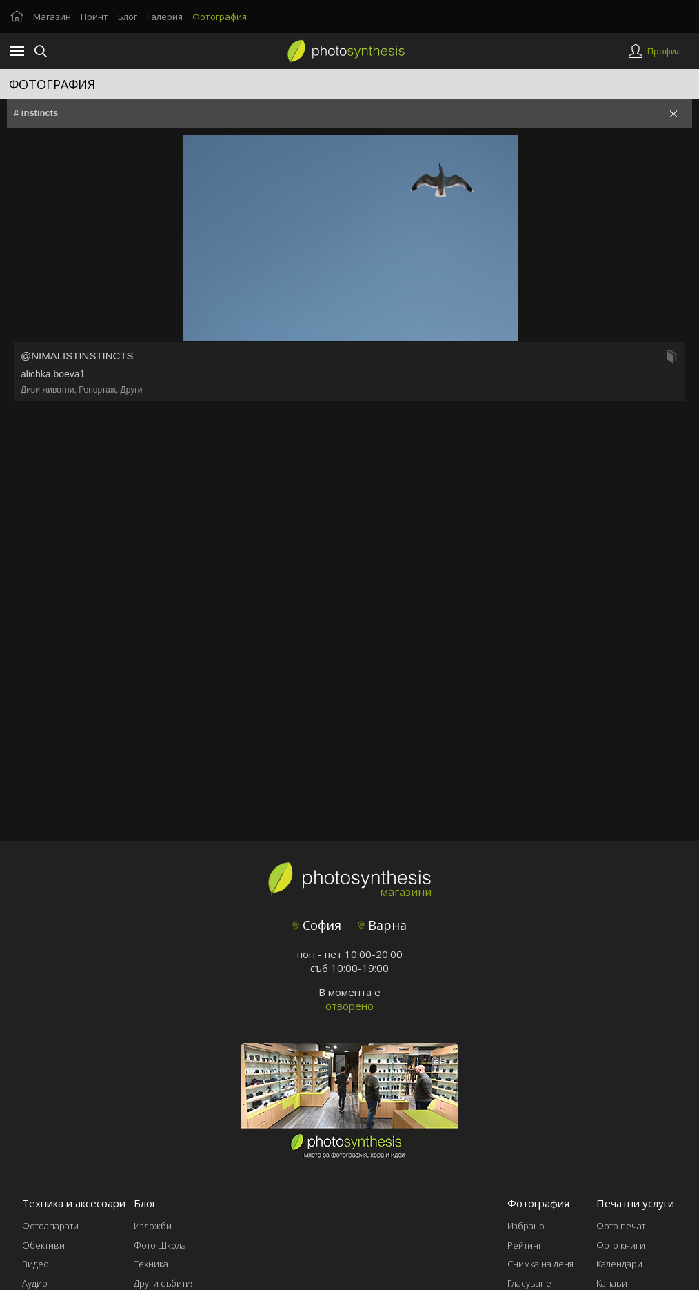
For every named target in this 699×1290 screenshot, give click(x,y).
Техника (151, 1264)
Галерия (165, 16)
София (316, 925)
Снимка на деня (540, 1264)
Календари (619, 1264)
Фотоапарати (50, 1226)
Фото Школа (160, 1245)
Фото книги (620, 1245)
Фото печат (620, 1226)
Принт (94, 16)
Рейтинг (525, 1245)
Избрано (526, 1226)
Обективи (43, 1245)
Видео (35, 1264)
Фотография (219, 16)
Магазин (52, 16)
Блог (127, 16)
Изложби (153, 1226)
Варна (382, 925)
